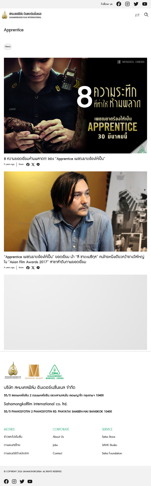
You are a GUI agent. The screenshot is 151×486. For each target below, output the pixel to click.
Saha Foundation (112, 453)
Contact (57, 453)
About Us (58, 437)
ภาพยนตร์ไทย (12, 445)
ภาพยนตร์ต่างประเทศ (16, 453)
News (7, 46)
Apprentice (14, 30)
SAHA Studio (109, 445)
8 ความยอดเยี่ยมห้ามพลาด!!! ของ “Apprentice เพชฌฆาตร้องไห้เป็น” (54, 159)
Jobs (55, 445)
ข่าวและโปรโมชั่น (13, 437)
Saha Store (108, 437)
